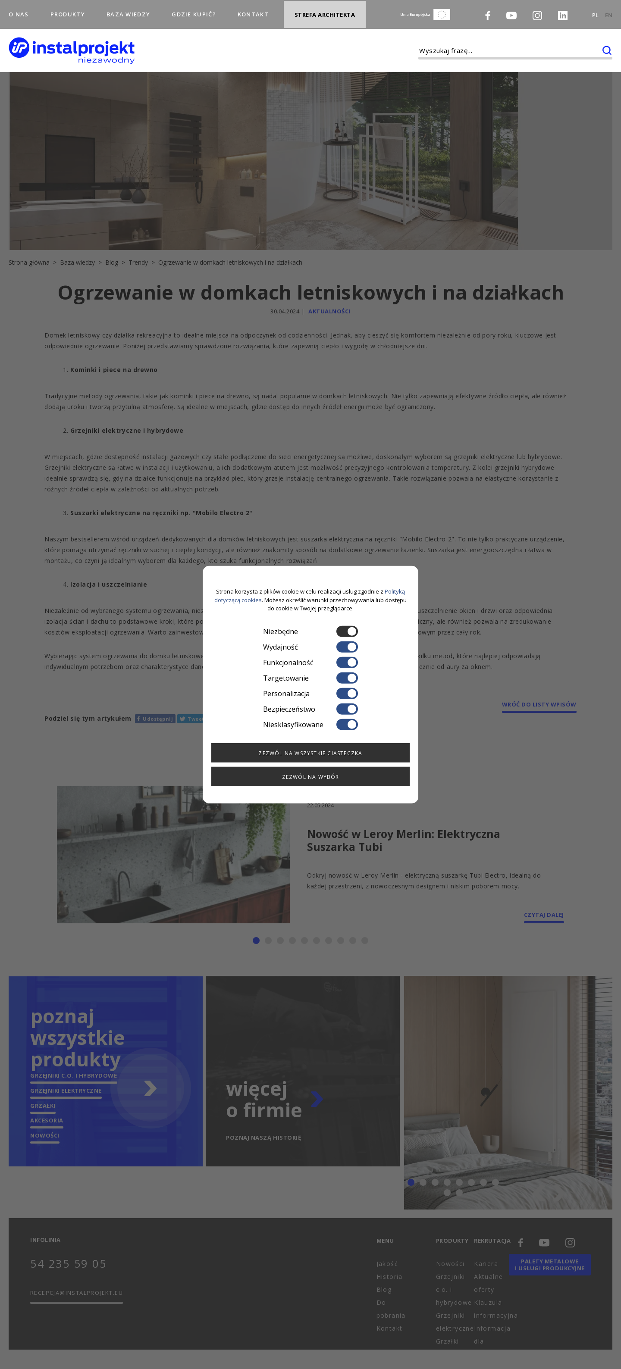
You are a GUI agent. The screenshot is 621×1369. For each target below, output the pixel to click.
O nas (19, 10)
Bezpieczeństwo (310, 708)
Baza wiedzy (128, 10)
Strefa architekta (325, 11)
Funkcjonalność (310, 662)
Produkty (67, 10)
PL (595, 11)
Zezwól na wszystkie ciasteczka (310, 752)
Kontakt (253, 10)
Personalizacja (310, 693)
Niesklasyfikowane (310, 724)
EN (608, 11)
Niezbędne (310, 631)
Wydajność (310, 646)
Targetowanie (310, 677)
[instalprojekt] (72, 43)
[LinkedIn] (563, 11)
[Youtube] (511, 11)
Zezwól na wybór (310, 776)
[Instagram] (537, 11)
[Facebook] (487, 11)
